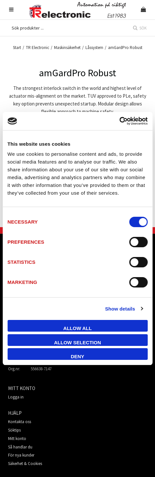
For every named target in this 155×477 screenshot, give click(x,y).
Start (17, 47)
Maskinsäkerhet (67, 47)
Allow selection (77, 342)
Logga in (16, 397)
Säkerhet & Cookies (25, 463)
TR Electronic (37, 47)
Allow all (77, 328)
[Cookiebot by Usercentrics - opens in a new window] (119, 121)
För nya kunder (21, 455)
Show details (120, 309)
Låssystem (94, 47)
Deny (77, 356)
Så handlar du (20, 447)
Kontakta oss (19, 421)
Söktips (14, 430)
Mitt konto (17, 438)
